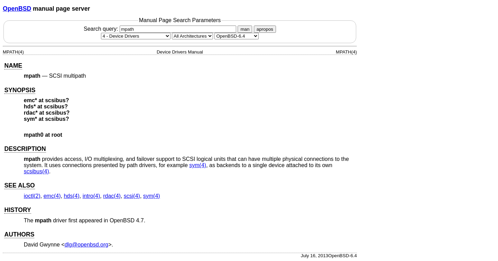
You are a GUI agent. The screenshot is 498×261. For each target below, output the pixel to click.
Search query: (161, 29)
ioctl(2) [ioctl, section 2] (32, 196)
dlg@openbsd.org (87, 245)
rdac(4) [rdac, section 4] (112, 196)
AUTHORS (19, 234)
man (244, 29)
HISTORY (17, 209)
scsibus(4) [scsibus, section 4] (36, 171)
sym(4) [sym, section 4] (197, 165)
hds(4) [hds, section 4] (71, 196)
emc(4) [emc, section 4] (52, 196)
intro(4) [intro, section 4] (91, 196)
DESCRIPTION (25, 148)
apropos (265, 29)
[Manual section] (135, 36)
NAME (13, 65)
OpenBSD (17, 8)
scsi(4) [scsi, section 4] (132, 196)
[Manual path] (236, 36)
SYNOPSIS (19, 90)
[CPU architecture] (192, 36)
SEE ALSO (19, 185)
